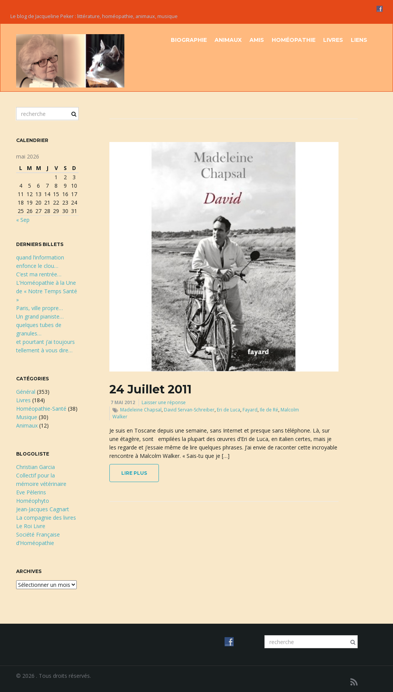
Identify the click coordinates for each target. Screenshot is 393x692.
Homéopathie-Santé (41, 408)
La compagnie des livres (46, 517)
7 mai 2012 (123, 402)
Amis (256, 39)
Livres (333, 39)
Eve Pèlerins (31, 492)
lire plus (134, 473)
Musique (26, 417)
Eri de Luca (228, 409)
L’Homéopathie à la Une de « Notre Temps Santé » (46, 291)
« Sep (23, 219)
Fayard (250, 409)
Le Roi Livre (30, 526)
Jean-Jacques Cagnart (42, 509)
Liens (359, 39)
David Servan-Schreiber (189, 409)
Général (25, 391)
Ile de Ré (269, 409)
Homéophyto (32, 500)
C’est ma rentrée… (38, 274)
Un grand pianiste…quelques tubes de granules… (40, 325)
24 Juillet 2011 (150, 389)
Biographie (189, 39)
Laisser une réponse (164, 402)
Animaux (228, 39)
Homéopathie (293, 39)
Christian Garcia (35, 467)
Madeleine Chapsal (141, 409)
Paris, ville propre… (39, 308)
